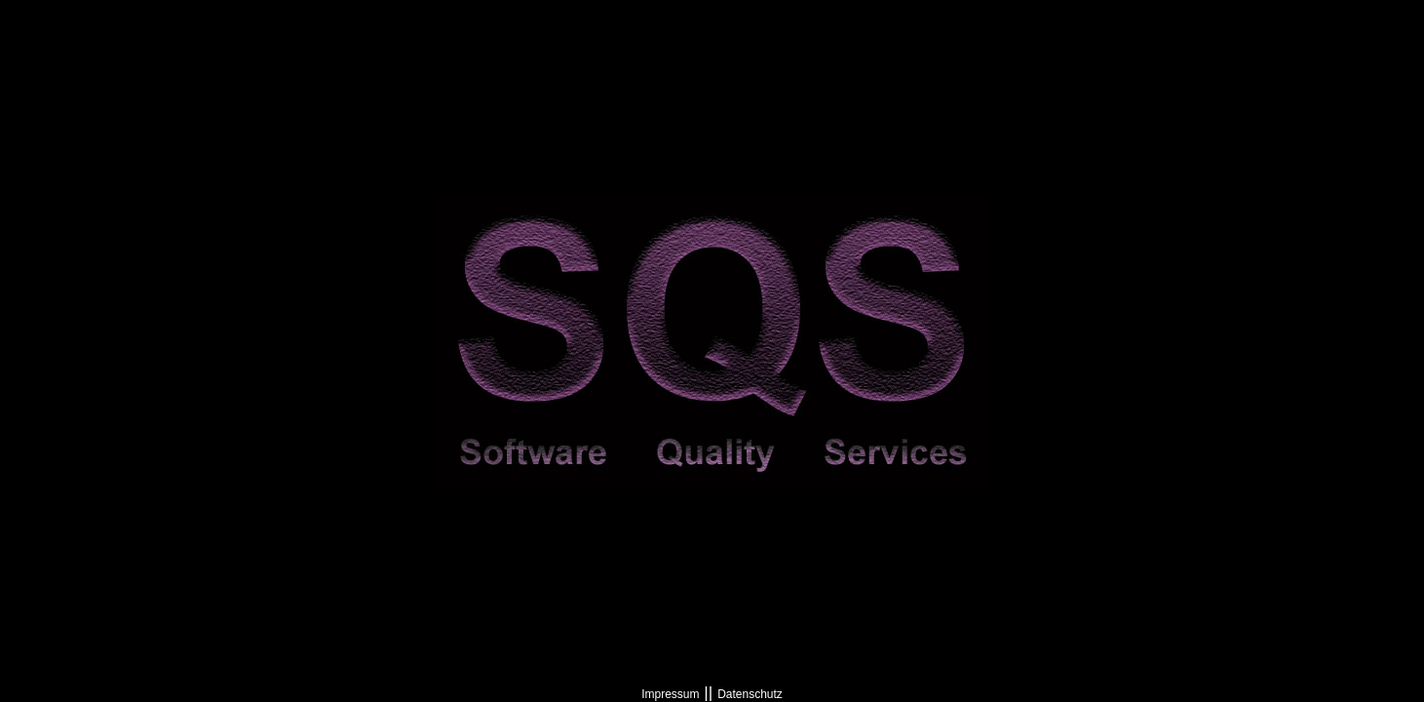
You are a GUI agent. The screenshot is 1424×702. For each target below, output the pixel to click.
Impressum (670, 694)
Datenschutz (750, 694)
